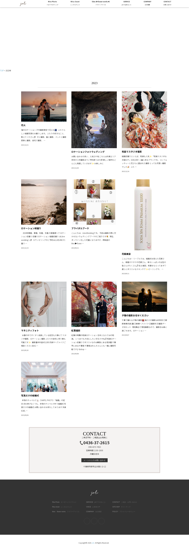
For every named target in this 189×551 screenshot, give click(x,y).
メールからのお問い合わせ (94, 460)
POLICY (123, 512)
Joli (93, 543)
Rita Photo (52, 3)
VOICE (93, 507)
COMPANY (147, 3)
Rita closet (75, 3)
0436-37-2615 (94, 442)
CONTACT (167, 3)
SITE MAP (121, 507)
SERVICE (126, 3)
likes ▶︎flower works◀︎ (100, 3)
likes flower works (65, 512)
